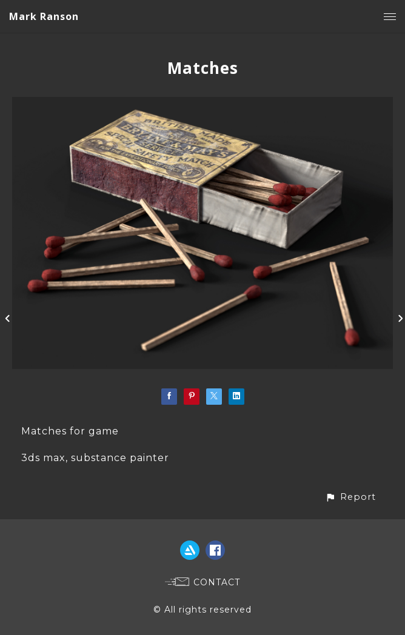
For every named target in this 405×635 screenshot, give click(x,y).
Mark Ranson (44, 16)
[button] (350, 497)
